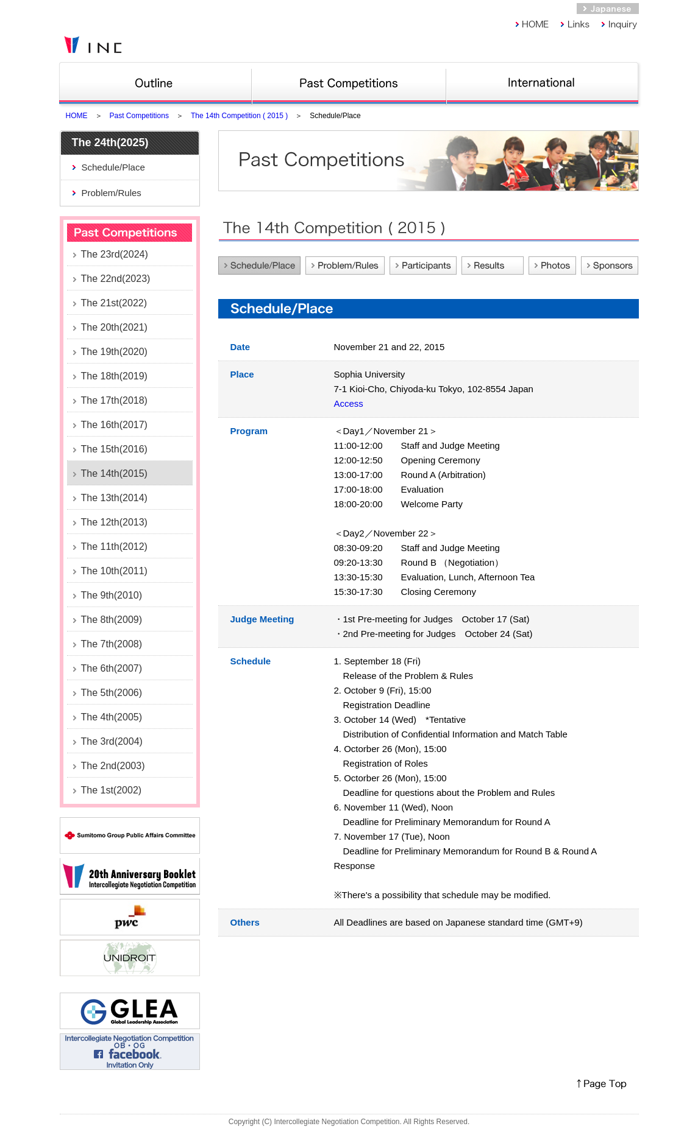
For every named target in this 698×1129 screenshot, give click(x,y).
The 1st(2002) (111, 790)
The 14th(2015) (114, 473)
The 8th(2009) (112, 619)
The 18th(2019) (114, 376)
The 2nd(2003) (113, 766)
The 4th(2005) (112, 717)
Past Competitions (139, 115)
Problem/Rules (111, 193)
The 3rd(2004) (112, 741)
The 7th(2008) (112, 644)
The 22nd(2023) (116, 278)
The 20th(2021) (114, 327)
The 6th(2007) (112, 668)
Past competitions (349, 82)
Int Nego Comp (544, 82)
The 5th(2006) (112, 693)
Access (348, 403)
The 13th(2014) (114, 498)
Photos (552, 265)
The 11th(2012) (114, 546)
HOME (77, 115)
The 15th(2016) (114, 449)
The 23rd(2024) (114, 254)
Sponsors (609, 265)
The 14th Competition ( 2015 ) (239, 115)
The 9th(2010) (112, 595)
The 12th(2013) (114, 522)
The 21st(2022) (114, 303)
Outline (155, 82)
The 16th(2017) (114, 425)
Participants (423, 265)
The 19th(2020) (114, 351)
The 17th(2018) (114, 400)
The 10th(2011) (114, 571)
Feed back (492, 265)
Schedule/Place (113, 167)
